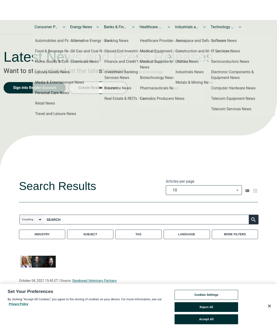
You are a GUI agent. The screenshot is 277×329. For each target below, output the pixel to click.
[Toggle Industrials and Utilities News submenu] (204, 27)
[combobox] (204, 190)
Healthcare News (151, 27)
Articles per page (180, 181)
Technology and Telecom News (222, 27)
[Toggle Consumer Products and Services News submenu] (64, 27)
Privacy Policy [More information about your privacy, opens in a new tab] (18, 304)
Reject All (206, 307)
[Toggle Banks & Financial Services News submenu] (133, 27)
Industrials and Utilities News (187, 27)
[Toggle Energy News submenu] (97, 27)
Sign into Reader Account (34, 87)
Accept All (206, 319)
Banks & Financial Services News (116, 27)
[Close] (269, 306)
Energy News (81, 27)
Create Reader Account (98, 87)
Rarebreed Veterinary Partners (94, 281)
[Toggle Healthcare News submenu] (168, 27)
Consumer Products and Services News (46, 27)
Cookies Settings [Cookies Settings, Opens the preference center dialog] (206, 295)
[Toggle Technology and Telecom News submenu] (240, 27)
